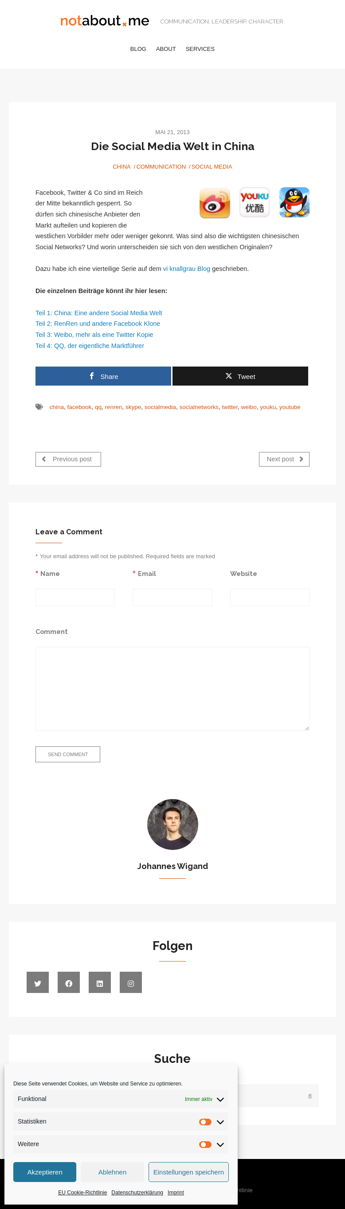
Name (50, 573)
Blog (138, 49)
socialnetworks (199, 407)
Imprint (176, 1193)
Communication (161, 166)
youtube (290, 407)
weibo (248, 407)
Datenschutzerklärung (137, 1193)
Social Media (212, 166)
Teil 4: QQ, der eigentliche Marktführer (89, 345)
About (166, 49)
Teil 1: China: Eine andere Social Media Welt (98, 313)
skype (133, 407)
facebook (79, 407)
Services (200, 49)
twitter (230, 407)
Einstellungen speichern (188, 1172)
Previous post (67, 459)
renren (113, 407)
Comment (51, 631)
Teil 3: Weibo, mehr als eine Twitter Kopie (94, 334)
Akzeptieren (45, 1172)
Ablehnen (112, 1172)
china (57, 407)
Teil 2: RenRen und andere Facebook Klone (97, 323)
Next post (285, 459)
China (121, 166)
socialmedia (160, 407)
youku (268, 407)
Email (147, 573)
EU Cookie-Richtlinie (82, 1193)
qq (98, 407)
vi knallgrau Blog (186, 268)
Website (243, 573)
